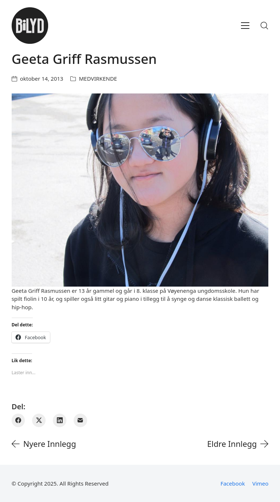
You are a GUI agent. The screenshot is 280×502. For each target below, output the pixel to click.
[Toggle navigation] (245, 25)
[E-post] (80, 420)
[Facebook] (18, 420)
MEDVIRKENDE (98, 78)
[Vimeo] (260, 483)
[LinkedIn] (59, 420)
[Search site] (264, 26)
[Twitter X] (39, 420)
